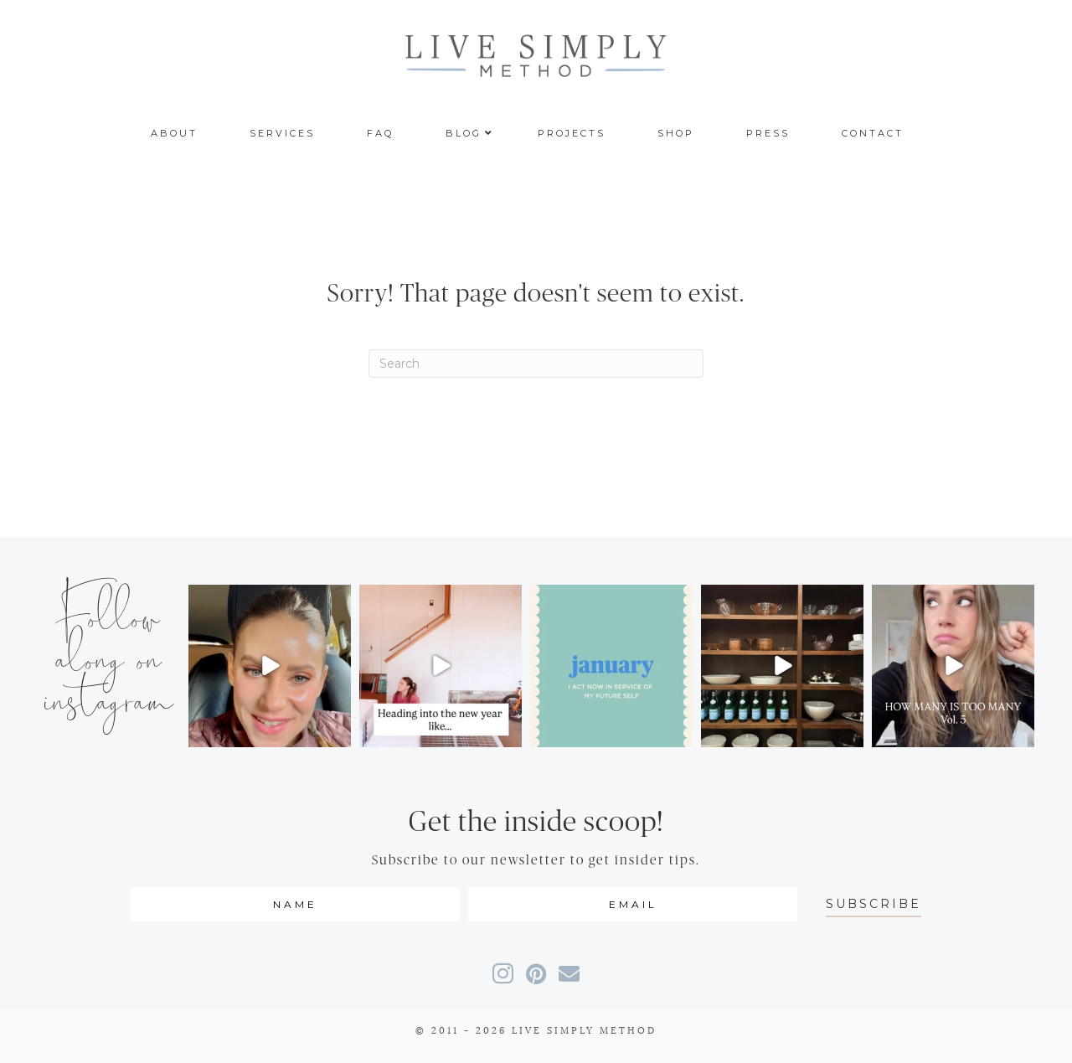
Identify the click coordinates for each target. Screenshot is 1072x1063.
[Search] (536, 363)
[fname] (295, 904)
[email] (632, 904)
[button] (873, 904)
